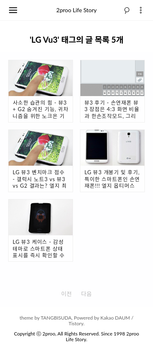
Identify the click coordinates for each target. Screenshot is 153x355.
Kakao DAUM (115, 318)
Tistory (76, 323)
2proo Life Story (76, 10)
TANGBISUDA (56, 318)
